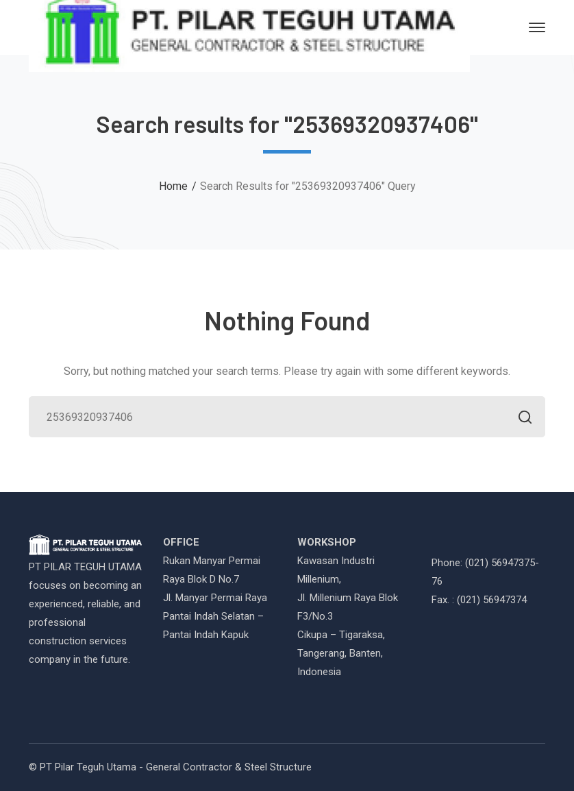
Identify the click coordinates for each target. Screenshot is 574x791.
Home (173, 186)
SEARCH (521, 418)
